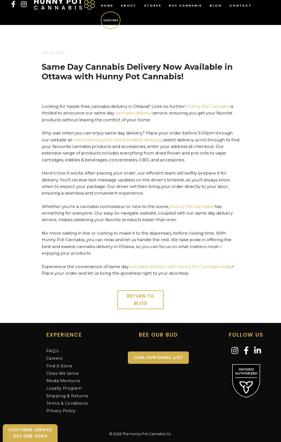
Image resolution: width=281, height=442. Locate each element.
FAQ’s (52, 350)
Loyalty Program (64, 388)
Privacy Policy (61, 410)
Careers (54, 358)
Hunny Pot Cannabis (208, 106)
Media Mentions (63, 380)
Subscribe (110, 20)
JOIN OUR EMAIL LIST (158, 357)
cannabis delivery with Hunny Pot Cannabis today (181, 266)
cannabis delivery (133, 113)
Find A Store (59, 366)
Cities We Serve (62, 373)
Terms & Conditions (67, 403)
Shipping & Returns (67, 395)
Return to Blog (140, 299)
